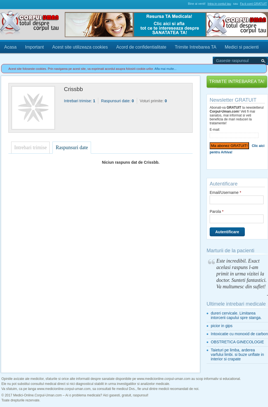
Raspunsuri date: (117, 101)
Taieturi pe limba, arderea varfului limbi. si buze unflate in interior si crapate (237, 354)
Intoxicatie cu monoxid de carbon (239, 334)
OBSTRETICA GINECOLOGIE (237, 342)
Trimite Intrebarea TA (195, 47)
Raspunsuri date (72, 147)
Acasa (10, 47)
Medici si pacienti (242, 47)
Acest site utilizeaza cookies (80, 47)
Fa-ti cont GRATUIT (253, 3)
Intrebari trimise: (79, 101)
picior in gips (222, 325)
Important (34, 47)
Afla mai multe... (165, 68)
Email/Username (225, 192)
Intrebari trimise (30, 147)
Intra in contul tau (219, 3)
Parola (217, 211)
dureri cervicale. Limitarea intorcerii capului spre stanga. (236, 315)
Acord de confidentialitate (141, 47)
